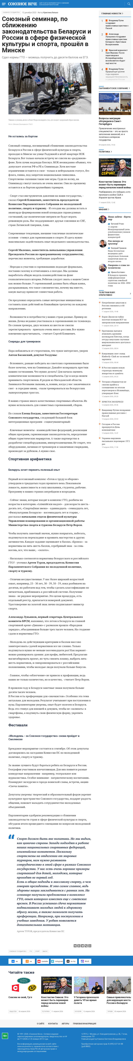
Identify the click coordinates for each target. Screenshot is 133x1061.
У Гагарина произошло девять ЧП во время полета (86, 1000)
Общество (13, 1011)
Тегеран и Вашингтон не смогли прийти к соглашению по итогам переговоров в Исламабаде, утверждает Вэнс (115, 387)
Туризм (110, 1011)
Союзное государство (11, 12)
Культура (78, 1011)
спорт (37, 951)
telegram (57, 961)
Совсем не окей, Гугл (20, 997)
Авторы (65, 1024)
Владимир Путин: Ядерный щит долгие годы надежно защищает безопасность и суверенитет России (117, 74)
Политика (104, 152)
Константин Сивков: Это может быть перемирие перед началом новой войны (115, 184)
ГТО (30, 951)
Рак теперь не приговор (115, 242)
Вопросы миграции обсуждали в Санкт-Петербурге (110, 121)
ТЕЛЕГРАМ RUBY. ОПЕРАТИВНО (107, 293)
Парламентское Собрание (113, 88)
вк (15, 961)
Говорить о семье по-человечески (119, 266)
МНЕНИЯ (103, 209)
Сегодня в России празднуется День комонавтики (111, 427)
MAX (85, 961)
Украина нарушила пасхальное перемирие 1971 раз (116, 441)
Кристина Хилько (50, 12)
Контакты (53, 1024)
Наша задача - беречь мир (119, 218)
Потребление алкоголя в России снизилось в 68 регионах (114, 305)
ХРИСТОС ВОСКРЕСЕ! (112, 401)
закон (45, 951)
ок (29, 961)
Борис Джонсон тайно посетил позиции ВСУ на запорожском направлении (115, 319)
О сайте (40, 1024)
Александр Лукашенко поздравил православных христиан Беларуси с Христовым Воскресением (116, 39)
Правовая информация (84, 1024)
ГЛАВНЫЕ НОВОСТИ (111, 13)
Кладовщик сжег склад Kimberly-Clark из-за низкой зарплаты (115, 356)
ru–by (71, 961)
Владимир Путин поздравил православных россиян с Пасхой (116, 413)
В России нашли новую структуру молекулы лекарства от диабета (113, 370)
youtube (43, 961)
